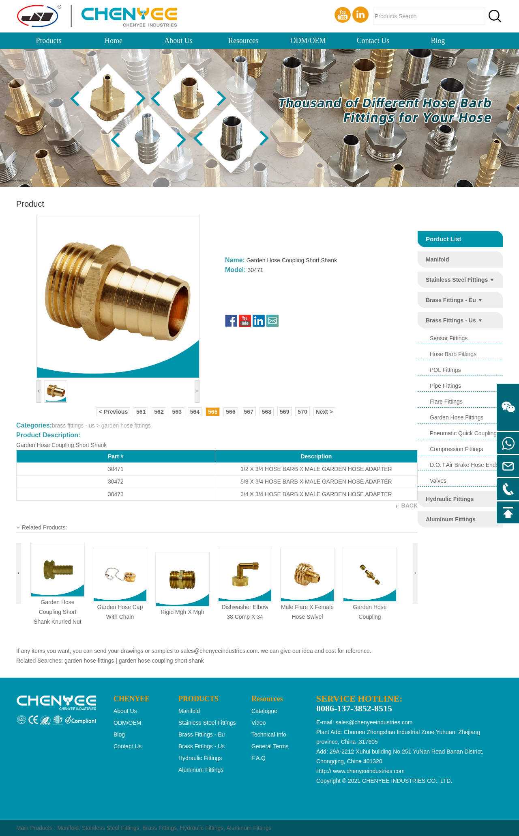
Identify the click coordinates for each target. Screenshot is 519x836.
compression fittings (456, 449)
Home (113, 41)
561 (141, 411)
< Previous (113, 411)
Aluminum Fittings (248, 828)
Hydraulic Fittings (201, 828)
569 (284, 411)
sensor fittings (449, 338)
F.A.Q (258, 758)
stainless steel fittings (457, 280)
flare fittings (446, 401)
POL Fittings (445, 370)
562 (158, 411)
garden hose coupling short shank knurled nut (57, 612)
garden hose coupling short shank (161, 660)
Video (258, 722)
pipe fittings (445, 385)
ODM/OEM (308, 41)
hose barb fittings (453, 354)
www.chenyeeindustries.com (369, 771)
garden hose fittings (456, 417)
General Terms (270, 746)
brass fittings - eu (451, 300)
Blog (438, 41)
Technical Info (268, 734)
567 (248, 411)
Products (49, 41)
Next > (324, 411)
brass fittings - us (451, 320)
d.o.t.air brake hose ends (464, 465)
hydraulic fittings (450, 499)
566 (230, 411)
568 (266, 411)
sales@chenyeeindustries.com (218, 651)
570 (302, 411)
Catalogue (264, 711)
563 (177, 411)
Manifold (68, 828)
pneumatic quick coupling (463, 433)
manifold (437, 259)
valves (438, 480)
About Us (178, 41)
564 (194, 411)
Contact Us (373, 41)
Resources (243, 41)
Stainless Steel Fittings (110, 828)
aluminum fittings (451, 519)
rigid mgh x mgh (182, 612)
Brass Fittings (159, 828)
